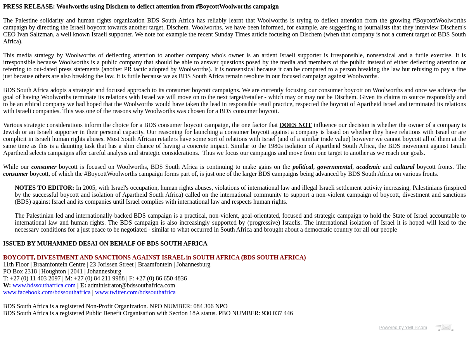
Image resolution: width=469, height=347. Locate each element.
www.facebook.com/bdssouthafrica (47, 292)
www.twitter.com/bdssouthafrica (135, 292)
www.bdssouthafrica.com (43, 285)
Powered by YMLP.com (403, 327)
